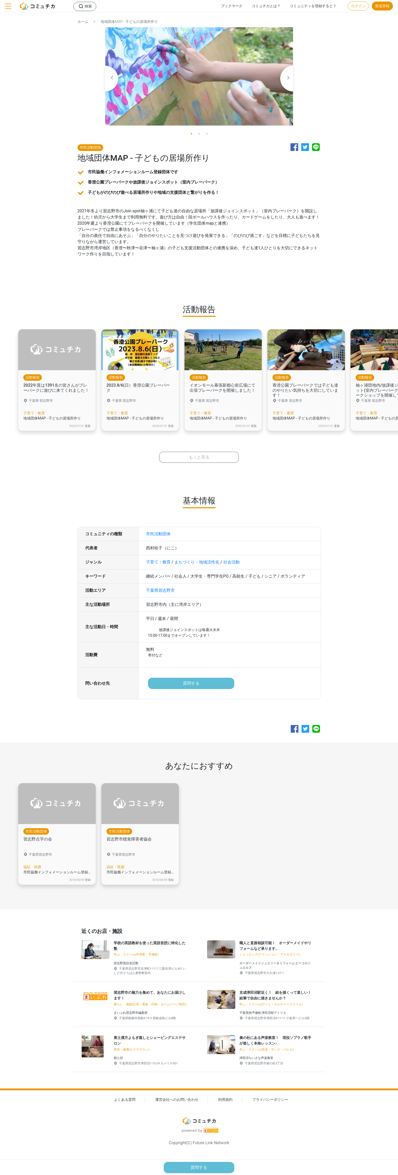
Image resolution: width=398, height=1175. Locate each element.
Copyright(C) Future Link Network (199, 1147)
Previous (111, 78)
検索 (88, 6)
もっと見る (199, 459)
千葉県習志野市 (160, 592)
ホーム (82, 22)
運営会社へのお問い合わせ (176, 1104)
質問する (191, 685)
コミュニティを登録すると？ (313, 6)
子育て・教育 (158, 564)
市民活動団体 (158, 535)
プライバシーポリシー (270, 1104)
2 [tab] (199, 133)
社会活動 (231, 564)
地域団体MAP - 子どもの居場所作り (129, 22)
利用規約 (225, 1104)
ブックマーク (231, 6)
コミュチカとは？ (266, 6)
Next (286, 78)
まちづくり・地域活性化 (196, 564)
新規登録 (382, 6)
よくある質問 (124, 1104)
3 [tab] (206, 133)
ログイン (358, 6)
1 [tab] (191, 133)
